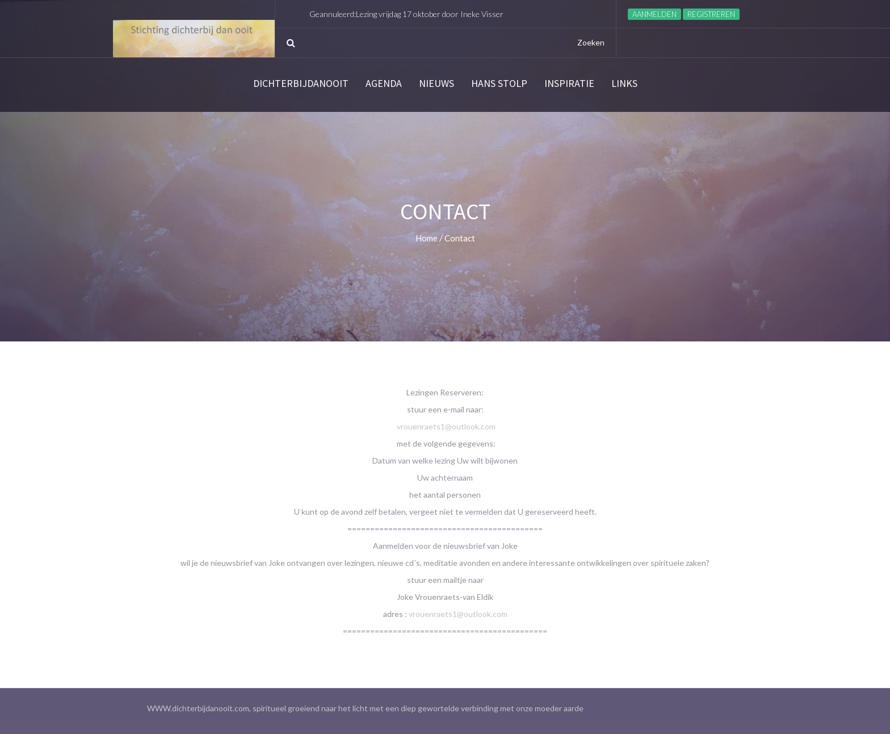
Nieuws (436, 83)
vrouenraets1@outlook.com (446, 426)
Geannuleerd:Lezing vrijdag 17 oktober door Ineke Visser (406, 14)
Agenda (384, 83)
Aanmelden (654, 14)
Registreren (711, 14)
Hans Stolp (499, 83)
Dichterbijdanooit (301, 83)
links (624, 83)
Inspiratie (569, 83)
